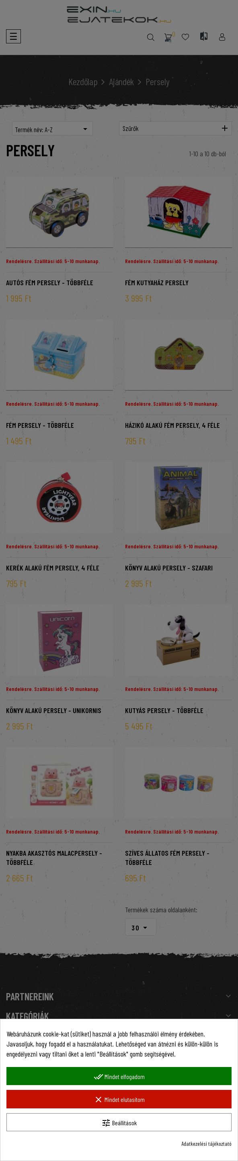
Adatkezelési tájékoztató (206, 1143)
